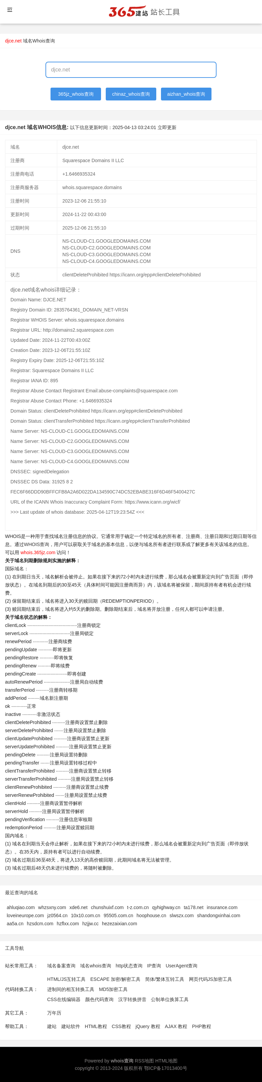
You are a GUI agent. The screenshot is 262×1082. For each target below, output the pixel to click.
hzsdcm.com (40, 923)
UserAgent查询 (181, 965)
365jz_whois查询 (76, 94)
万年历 (54, 1013)
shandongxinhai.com (218, 915)
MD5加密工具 (113, 989)
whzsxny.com (52, 907)
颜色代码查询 (99, 999)
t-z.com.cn (138, 907)
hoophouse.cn (151, 915)
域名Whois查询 (39, 40)
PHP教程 (201, 1026)
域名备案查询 (61, 965)
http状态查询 (129, 965)
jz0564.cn (57, 915)
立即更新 (167, 127)
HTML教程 (96, 1026)
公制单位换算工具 (170, 999)
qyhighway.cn (166, 907)
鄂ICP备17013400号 (165, 1068)
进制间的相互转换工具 (70, 989)
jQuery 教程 (147, 1026)
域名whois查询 (95, 965)
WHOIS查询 (36, 544)
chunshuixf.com (107, 907)
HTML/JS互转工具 (66, 979)
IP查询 (154, 965)
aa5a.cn (15, 923)
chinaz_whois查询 (131, 94)
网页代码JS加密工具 (210, 979)
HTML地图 (166, 1060)
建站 (52, 1026)
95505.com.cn (118, 915)
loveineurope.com (25, 915)
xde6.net (78, 907)
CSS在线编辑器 (63, 999)
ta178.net (193, 907)
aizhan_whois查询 (186, 94)
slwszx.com (182, 915)
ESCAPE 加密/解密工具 (115, 979)
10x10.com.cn (85, 915)
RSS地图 (144, 1060)
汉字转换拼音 (132, 999)
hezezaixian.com (119, 923)
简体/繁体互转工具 (164, 979)
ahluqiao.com (21, 907)
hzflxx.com (68, 923)
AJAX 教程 (176, 1026)
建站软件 (70, 1026)
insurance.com (222, 907)
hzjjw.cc (91, 923)
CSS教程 (121, 1026)
